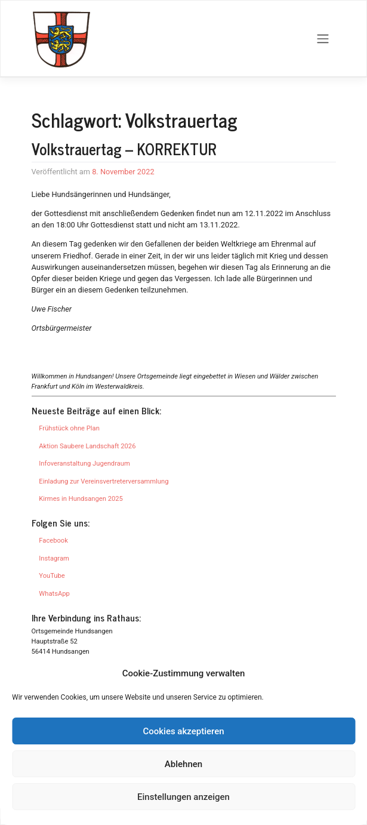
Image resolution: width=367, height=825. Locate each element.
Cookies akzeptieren (183, 731)
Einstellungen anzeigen (183, 797)
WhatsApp (54, 594)
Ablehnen (183, 764)
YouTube (51, 576)
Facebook (53, 540)
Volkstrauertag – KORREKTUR (124, 148)
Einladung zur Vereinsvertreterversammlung (103, 481)
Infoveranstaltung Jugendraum (84, 463)
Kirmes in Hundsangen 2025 (81, 499)
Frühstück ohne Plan (69, 428)
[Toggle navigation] (322, 39)
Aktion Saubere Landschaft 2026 (87, 446)
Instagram (54, 558)
